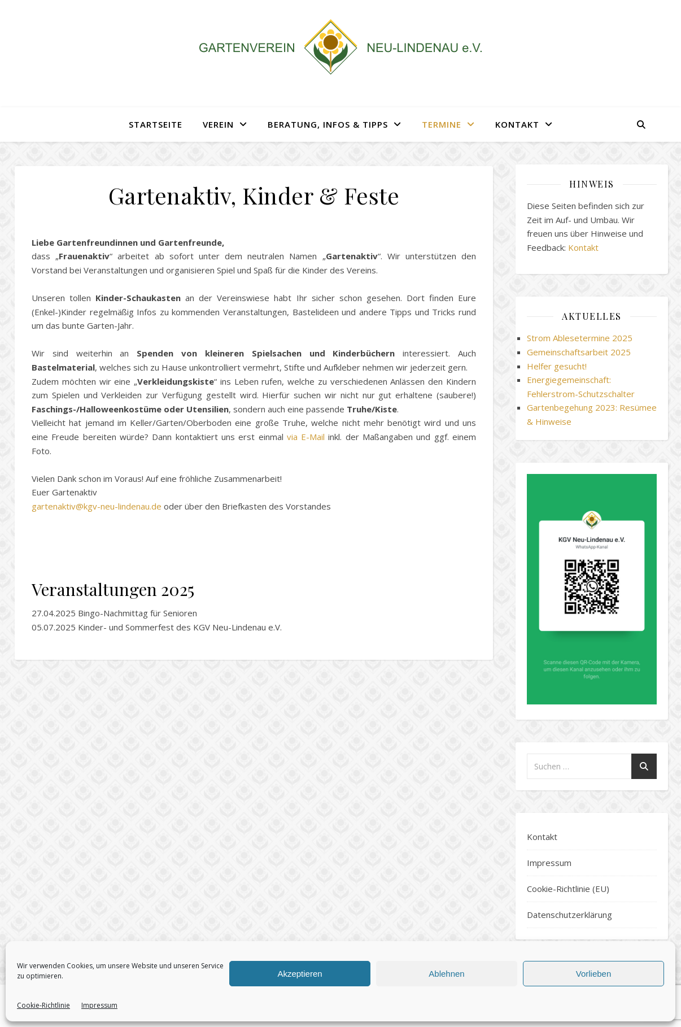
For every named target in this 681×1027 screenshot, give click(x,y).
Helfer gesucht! (557, 366)
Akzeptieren (299, 973)
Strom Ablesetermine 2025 (579, 337)
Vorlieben (594, 973)
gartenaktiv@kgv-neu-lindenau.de (96, 506)
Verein (218, 124)
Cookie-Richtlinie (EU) (568, 888)
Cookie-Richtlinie (43, 1005)
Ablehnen (446, 973)
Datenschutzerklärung (569, 914)
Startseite (155, 124)
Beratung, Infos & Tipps (328, 124)
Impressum (99, 1005)
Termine (441, 124)
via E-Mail (306, 436)
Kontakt (517, 124)
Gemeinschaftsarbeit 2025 (579, 352)
